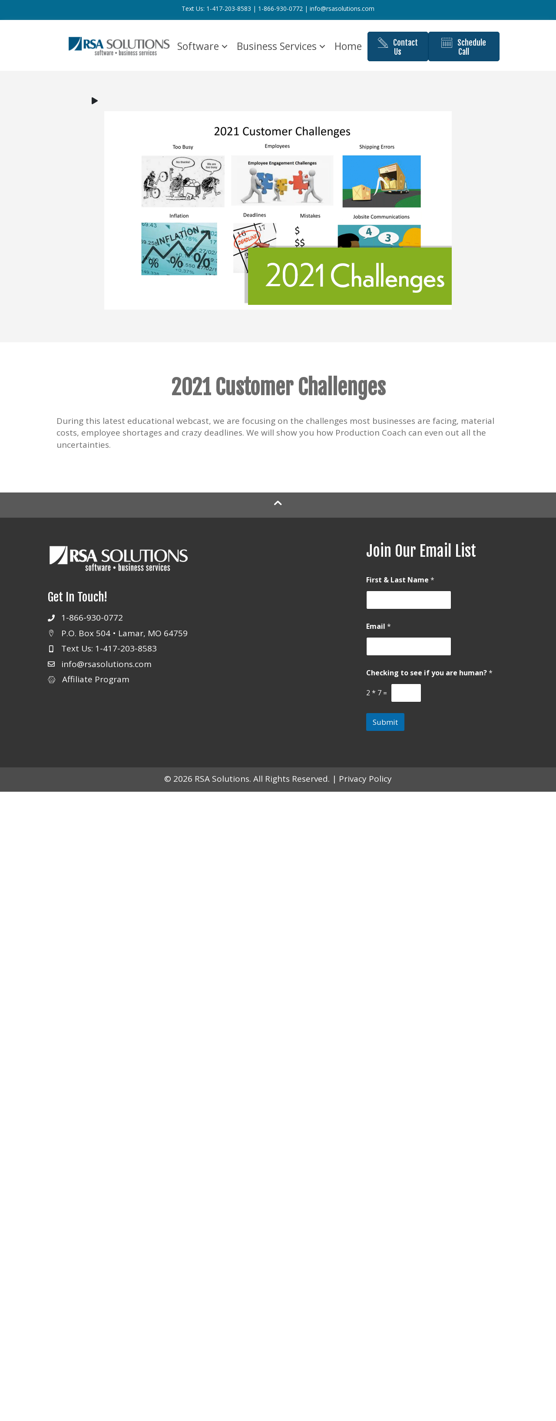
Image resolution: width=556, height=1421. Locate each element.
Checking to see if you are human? (429, 680)
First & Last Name (400, 587)
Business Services (296, 38)
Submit (385, 729)
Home (269, 61)
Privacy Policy (365, 785)
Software (217, 38)
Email (378, 633)
